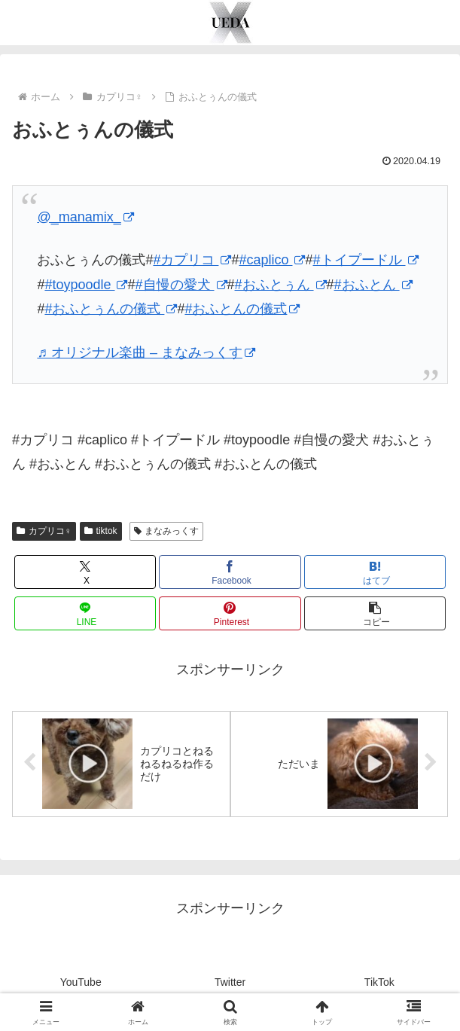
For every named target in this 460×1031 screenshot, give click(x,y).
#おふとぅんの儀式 (110, 308)
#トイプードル (366, 259)
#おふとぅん (281, 284)
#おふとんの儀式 (242, 308)
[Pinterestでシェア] (229, 613)
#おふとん (373, 284)
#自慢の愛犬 (181, 284)
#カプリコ (192, 259)
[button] (375, 613)
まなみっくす (167, 531)
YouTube (81, 982)
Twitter (230, 982)
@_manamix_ (85, 216)
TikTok (379, 982)
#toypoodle (85, 284)
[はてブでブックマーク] (375, 572)
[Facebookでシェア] (229, 572)
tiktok (100, 531)
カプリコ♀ (44, 531)
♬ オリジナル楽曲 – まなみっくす (146, 352)
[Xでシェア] (85, 572)
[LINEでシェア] (85, 613)
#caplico (272, 259)
